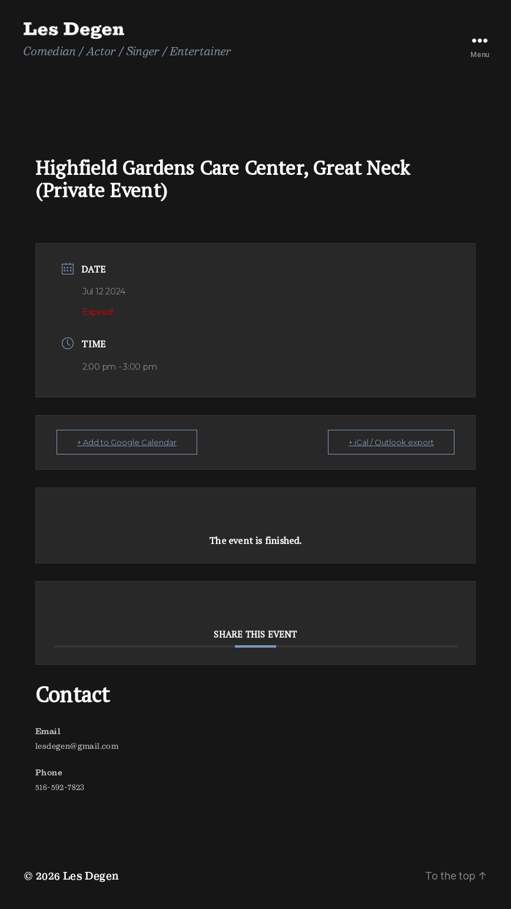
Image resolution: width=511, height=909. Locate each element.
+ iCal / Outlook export (391, 442)
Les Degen (91, 876)
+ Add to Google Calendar (127, 442)
